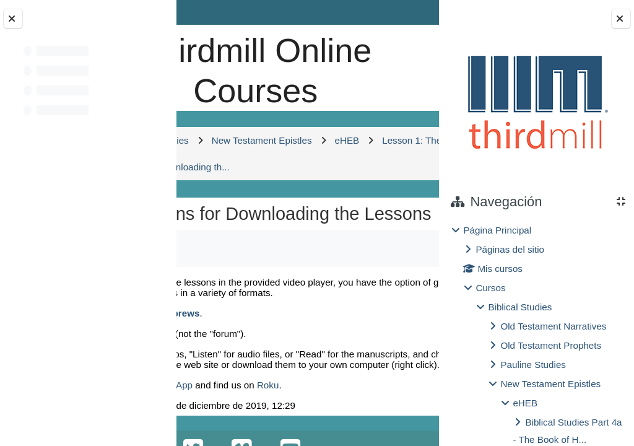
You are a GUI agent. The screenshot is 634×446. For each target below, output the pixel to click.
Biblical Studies (520, 307)
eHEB (525, 403)
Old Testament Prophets (550, 345)
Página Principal (497, 230)
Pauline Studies (533, 364)
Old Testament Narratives (553, 326)
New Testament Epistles (550, 383)
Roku (268, 385)
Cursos (490, 287)
